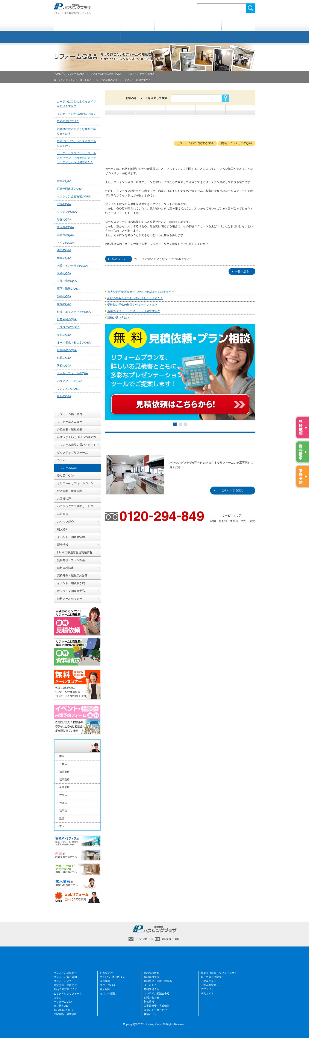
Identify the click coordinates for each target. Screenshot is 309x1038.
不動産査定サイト (211, 985)
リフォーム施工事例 (69, 414)
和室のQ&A (64, 258)
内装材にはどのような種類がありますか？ (76, 131)
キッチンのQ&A (67, 211)
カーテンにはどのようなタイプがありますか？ (163, 259)
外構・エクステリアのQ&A (74, 311)
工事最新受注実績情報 (157, 1005)
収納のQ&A (64, 273)
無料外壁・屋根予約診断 (72, 575)
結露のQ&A (64, 357)
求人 (61, 826)
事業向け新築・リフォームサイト (220, 972)
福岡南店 (64, 779)
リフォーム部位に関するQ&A (105, 73)
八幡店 (63, 764)
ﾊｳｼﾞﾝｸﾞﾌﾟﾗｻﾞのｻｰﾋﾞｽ (112, 976)
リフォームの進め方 (65, 972)
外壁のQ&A (64, 296)
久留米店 (64, 787)
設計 (61, 818)
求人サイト (207, 993)
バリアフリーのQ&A (69, 381)
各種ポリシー (151, 1014)
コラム (61, 460)
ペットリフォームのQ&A (72, 373)
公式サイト (207, 989)
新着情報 (62, 544)
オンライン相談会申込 (71, 590)
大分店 (63, 795)
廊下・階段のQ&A (68, 288)
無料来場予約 (151, 989)
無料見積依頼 (151, 972)
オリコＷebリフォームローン (75, 483)
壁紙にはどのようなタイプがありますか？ (76, 143)
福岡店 (63, 810)
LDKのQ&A (64, 204)
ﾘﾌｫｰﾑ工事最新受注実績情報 (74, 552)
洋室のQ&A (64, 250)
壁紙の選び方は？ (68, 121)
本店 (61, 756)
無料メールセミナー (69, 598)
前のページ (117, 259)
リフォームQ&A (75, 73)
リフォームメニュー (69, 421)
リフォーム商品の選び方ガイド (76, 444)
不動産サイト (208, 981)
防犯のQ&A (64, 365)
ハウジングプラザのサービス (75, 506)
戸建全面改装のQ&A (69, 188)
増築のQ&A (64, 181)
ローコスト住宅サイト (214, 976)
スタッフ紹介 (65, 521)
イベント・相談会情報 (71, 537)
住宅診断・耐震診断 (69, 491)
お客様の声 (64, 498)
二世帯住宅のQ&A (68, 327)
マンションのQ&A (68, 388)
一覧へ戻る (240, 271)
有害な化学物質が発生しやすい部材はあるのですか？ (140, 291)
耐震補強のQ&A (67, 350)
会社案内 (62, 514)
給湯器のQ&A (65, 227)
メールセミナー (153, 985)
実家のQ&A (64, 334)
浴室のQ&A (64, 219)
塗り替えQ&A (65, 475)
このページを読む (229, 464)
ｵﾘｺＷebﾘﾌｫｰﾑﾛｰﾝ (63, 1009)
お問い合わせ (151, 997)
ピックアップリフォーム (72, 452)
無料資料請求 (65, 567)
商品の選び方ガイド (65, 989)
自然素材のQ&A (67, 319)
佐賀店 (63, 802)
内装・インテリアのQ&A (141, 73)
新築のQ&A (64, 396)
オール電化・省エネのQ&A (74, 342)
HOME (57, 73)
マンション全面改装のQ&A (74, 196)
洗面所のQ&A (65, 235)
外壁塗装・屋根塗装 (69, 429)
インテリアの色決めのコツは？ (76, 113)
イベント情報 (107, 993)
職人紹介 (62, 529)
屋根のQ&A (64, 304)
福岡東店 (64, 771)
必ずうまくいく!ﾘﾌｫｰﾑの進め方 (76, 437)
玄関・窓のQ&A (67, 280)
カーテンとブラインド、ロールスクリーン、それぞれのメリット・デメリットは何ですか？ (76, 158)
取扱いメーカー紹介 (155, 1009)
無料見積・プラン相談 (71, 560)
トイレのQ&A (65, 242)
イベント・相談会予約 (71, 583)
